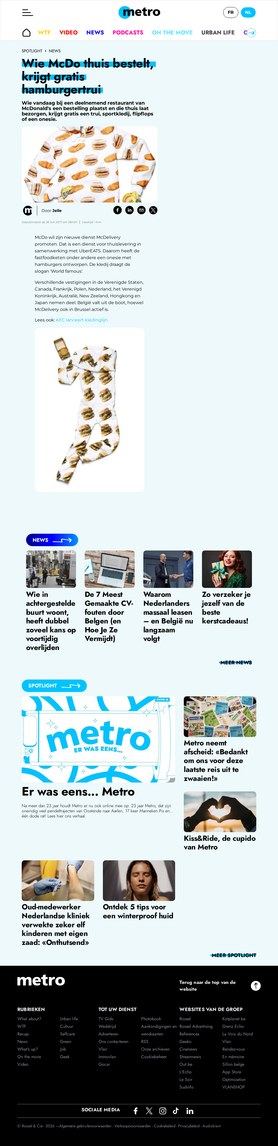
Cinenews (188, 1049)
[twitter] (153, 210)
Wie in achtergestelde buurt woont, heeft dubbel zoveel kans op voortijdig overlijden (51, 621)
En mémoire (233, 1057)
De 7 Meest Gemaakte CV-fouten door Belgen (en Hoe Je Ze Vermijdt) (109, 616)
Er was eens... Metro (78, 791)
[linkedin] (129, 210)
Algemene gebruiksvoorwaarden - (87, 1126)
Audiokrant (211, 1126)
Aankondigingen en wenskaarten (159, 1030)
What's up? (27, 1049)
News (95, 32)
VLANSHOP (233, 1087)
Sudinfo (186, 1087)
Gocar (104, 1064)
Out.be (185, 1064)
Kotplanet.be (233, 1019)
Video (68, 32)
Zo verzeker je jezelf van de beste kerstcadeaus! (226, 608)
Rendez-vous (233, 1049)
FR (231, 12)
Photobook (151, 1019)
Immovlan (107, 1057)
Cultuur (66, 1026)
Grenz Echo (233, 1026)
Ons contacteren (113, 1041)
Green (65, 1041)
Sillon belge (233, 1064)
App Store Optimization (234, 1076)
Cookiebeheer (154, 1057)
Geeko (185, 1041)
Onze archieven (155, 1049)
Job (63, 1049)
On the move (172, 32)
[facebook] (117, 210)
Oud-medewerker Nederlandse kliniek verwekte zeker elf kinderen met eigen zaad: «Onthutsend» (56, 925)
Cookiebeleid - (166, 1126)
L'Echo (185, 1072)
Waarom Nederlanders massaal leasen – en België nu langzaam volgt (168, 616)
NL (248, 12)
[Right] (251, 32)
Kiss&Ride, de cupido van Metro (219, 842)
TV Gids (106, 1019)
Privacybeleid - (190, 1126)
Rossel (185, 1019)
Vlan (103, 1049)
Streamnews (190, 1057)
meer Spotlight (234, 955)
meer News (236, 662)
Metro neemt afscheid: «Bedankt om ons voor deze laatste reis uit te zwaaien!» (216, 761)
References (189, 1034)
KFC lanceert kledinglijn (82, 320)
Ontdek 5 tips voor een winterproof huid (138, 911)
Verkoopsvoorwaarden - (134, 1126)
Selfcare (67, 1034)
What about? (29, 1019)
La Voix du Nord (237, 1034)
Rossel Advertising (196, 1026)
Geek (65, 1057)
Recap (23, 1034)
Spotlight (32, 51)
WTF (44, 32)
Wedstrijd (107, 1026)
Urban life (218, 32)
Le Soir (185, 1079)
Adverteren (108, 1034)
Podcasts (128, 32)
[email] (141, 210)
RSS (145, 1041)
